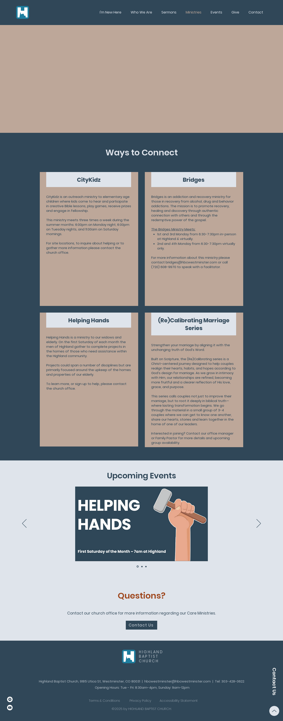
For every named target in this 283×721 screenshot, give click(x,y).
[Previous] (24, 523)
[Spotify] (10, 699)
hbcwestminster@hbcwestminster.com (177, 681)
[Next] (258, 523)
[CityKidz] (146, 566)
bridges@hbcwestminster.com (191, 262)
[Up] (274, 711)
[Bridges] (142, 566)
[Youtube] (10, 707)
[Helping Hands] (138, 567)
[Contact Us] (141, 625)
